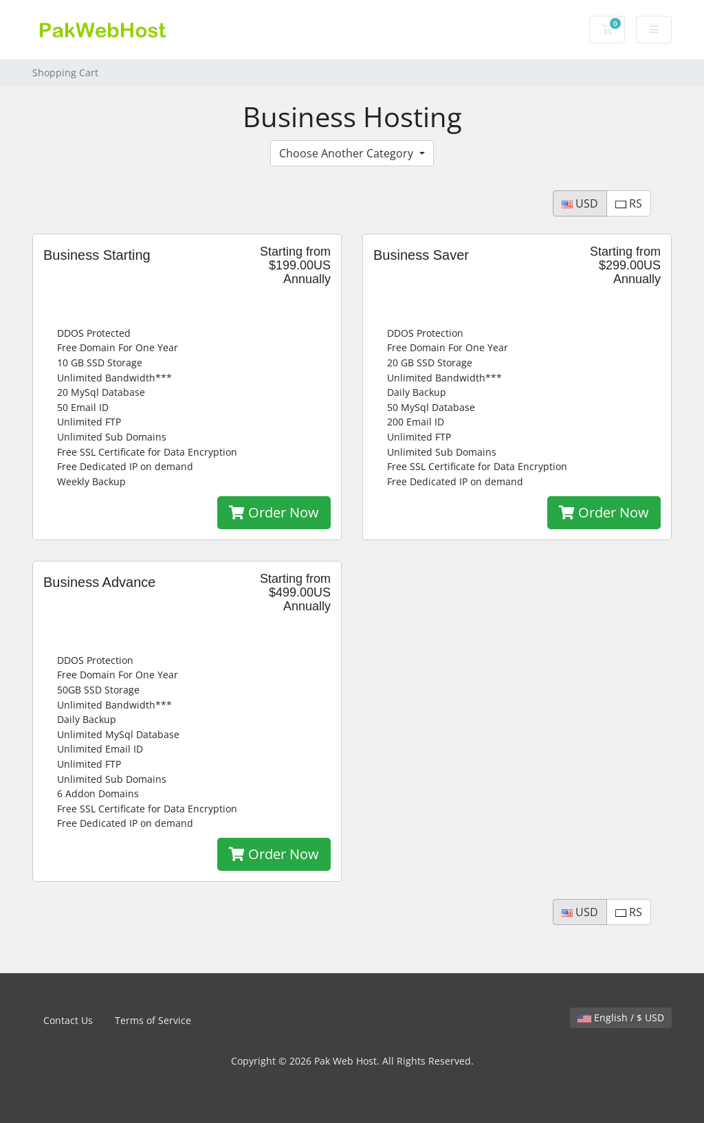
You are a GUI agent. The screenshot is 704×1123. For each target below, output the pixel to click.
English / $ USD (621, 1017)
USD (580, 203)
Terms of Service (153, 1020)
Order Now (274, 512)
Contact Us (68, 1020)
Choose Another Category (347, 153)
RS (628, 203)
